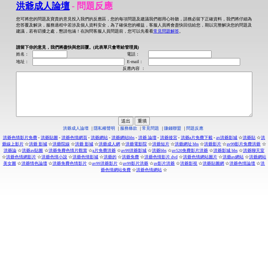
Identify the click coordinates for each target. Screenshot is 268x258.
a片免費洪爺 (104, 159)
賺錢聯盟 (172, 136)
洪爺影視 (188, 172)
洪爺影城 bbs (225, 159)
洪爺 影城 (38, 152)
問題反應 (194, 136)
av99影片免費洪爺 (243, 152)
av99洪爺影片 (105, 172)
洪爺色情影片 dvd (161, 165)
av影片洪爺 (164, 172)
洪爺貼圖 (49, 146)
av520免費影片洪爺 (190, 159)
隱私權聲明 (104, 136)
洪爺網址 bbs (187, 152)
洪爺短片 (160, 152)
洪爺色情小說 (54, 165)
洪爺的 (110, 165)
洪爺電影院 (136, 152)
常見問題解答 (105, 31)
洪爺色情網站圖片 (200, 165)
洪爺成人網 (109, 152)
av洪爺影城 (226, 146)
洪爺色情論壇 (242, 172)
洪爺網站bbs (123, 146)
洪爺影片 (212, 152)
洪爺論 (10, 159)
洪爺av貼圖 (32, 159)
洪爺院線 (61, 152)
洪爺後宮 (168, 146)
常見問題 (150, 136)
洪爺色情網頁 (74, 146)
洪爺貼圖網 (213, 172)
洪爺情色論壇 (34, 172)
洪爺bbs (159, 159)
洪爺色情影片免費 (20, 146)
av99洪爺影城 (134, 159)
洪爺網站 (99, 146)
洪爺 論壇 (147, 146)
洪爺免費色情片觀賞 (68, 159)
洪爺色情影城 (85, 165)
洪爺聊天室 (253, 159)
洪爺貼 (249, 146)
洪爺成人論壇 (28, 6)
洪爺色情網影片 (21, 165)
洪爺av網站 (233, 165)
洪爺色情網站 (149, 178)
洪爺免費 (130, 165)
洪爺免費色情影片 (70, 172)
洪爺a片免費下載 (197, 146)
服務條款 (128, 136)
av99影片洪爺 (135, 172)
